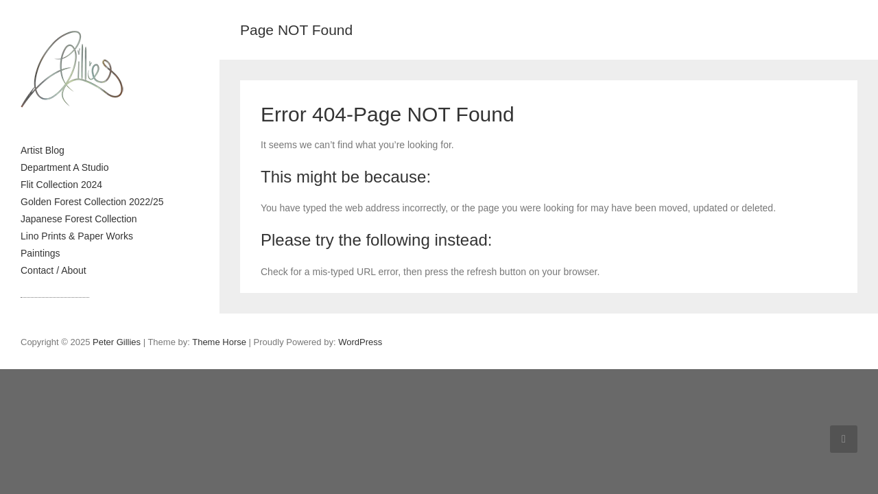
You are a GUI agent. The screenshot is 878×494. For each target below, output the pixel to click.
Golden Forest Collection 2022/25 (92, 201)
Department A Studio (64, 167)
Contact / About (53, 270)
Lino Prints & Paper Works (77, 236)
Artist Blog (42, 150)
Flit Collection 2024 (61, 184)
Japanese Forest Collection (79, 218)
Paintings (40, 253)
